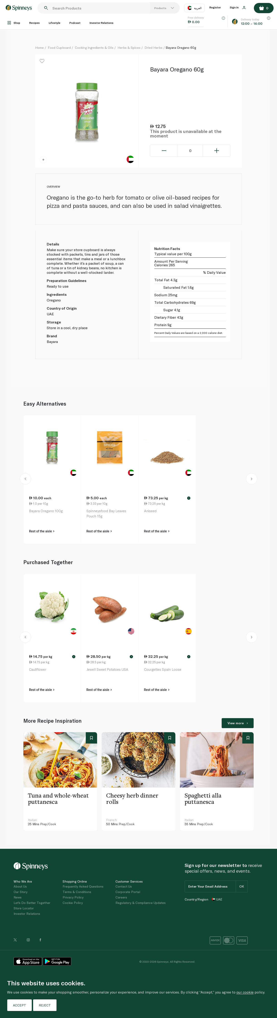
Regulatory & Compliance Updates (140, 903)
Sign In (238, 7)
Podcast (75, 22)
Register (215, 7)
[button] (25, 480)
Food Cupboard (59, 47)
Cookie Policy (73, 903)
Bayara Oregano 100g (46, 511)
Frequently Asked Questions (83, 886)
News (18, 897)
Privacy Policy (73, 897)
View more (238, 723)
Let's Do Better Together (32, 903)
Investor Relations (101, 22)
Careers (121, 897)
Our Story (20, 892)
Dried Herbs (153, 47)
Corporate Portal (127, 892)
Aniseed (150, 511)
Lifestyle (54, 22)
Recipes (34, 22)
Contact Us (123, 886)
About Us (20, 886)
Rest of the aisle (41, 531)
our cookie (245, 992)
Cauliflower (37, 669)
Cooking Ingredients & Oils (94, 47)
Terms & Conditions (77, 892)
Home (39, 47)
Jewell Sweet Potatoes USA (107, 669)
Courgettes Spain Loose (162, 669)
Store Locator (24, 908)
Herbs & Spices (129, 47)
